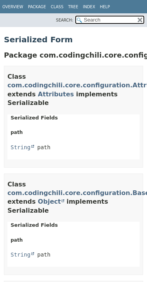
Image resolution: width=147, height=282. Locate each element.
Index (89, 7)
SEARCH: (64, 20)
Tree (73, 7)
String (21, 147)
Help (105, 7)
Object (49, 201)
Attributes (56, 94)
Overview (12, 7)
